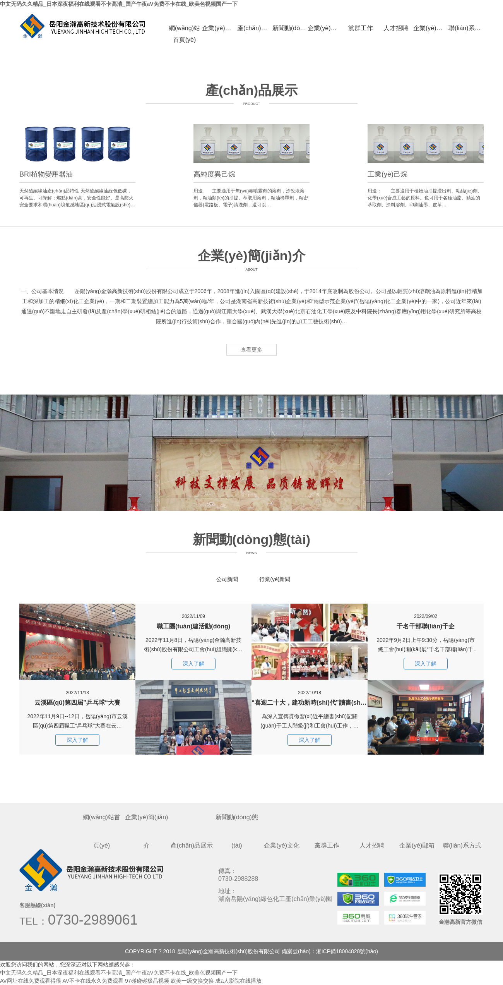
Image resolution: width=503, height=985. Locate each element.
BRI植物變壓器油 (46, 174)
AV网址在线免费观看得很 (30, 981)
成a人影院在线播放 (238, 981)
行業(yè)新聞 (274, 579)
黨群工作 (360, 28)
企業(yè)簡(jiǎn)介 (219, 28)
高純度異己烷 (214, 174)
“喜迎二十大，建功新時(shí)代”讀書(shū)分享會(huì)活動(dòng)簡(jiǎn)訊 (310, 693)
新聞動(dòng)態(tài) (290, 28)
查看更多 (251, 350)
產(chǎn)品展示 (254, 28)
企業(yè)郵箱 (430, 28)
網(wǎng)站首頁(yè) (184, 29)
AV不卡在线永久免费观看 (93, 981)
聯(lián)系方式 (466, 28)
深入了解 (77, 740)
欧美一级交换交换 (192, 981)
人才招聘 (395, 28)
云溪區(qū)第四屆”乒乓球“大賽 (77, 693)
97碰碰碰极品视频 (147, 981)
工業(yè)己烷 (387, 174)
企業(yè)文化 (325, 28)
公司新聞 (227, 579)
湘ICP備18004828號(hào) (347, 951)
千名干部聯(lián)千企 (426, 617)
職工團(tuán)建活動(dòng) (193, 617)
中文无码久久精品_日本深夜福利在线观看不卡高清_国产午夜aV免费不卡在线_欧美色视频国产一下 (119, 4)
